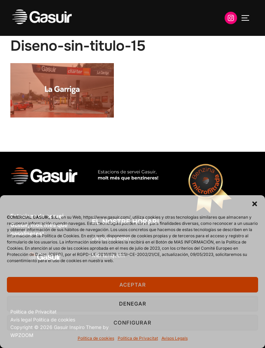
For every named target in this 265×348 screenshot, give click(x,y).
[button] (254, 203)
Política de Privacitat (138, 338)
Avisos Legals (174, 338)
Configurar (132, 322)
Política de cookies (96, 338)
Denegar (132, 303)
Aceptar (132, 284)
